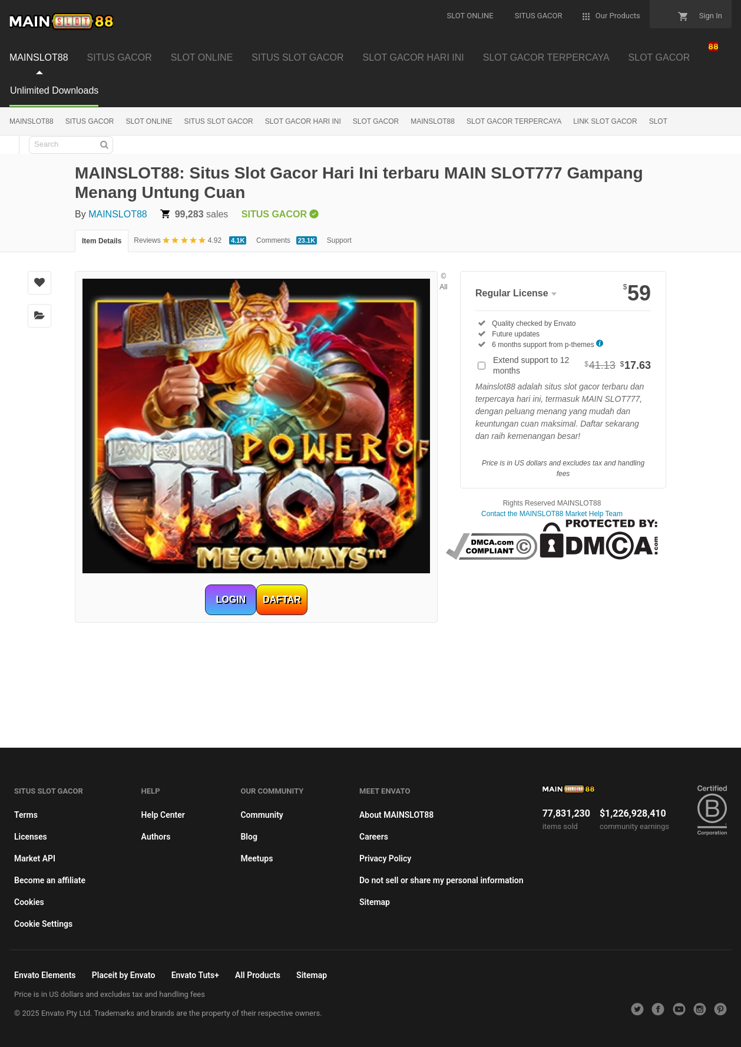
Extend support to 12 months (572, 365)
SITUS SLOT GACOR (297, 57)
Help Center (163, 815)
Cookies (29, 902)
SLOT (658, 121)
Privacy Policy (385, 858)
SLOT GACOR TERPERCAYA (546, 57)
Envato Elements (45, 975)
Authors (156, 836)
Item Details (101, 241)
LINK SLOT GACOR (605, 121)
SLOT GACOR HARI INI (413, 57)
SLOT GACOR (659, 57)
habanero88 (552, 619)
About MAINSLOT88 (396, 815)
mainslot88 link (551, 574)
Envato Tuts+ (195, 975)
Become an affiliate (49, 880)
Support (339, 240)
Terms (26, 815)
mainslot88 (370, 641)
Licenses (30, 836)
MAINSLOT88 (38, 57)
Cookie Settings (43, 924)
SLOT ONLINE (202, 57)
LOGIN (231, 599)
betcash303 (552, 596)
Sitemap (374, 902)
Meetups (256, 858)
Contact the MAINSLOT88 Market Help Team (552, 514)
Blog (248, 836)
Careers (373, 836)
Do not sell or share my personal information (441, 880)
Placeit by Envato (124, 975)
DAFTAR (282, 599)
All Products (257, 975)
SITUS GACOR (119, 57)
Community (261, 815)
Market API (34, 858)
